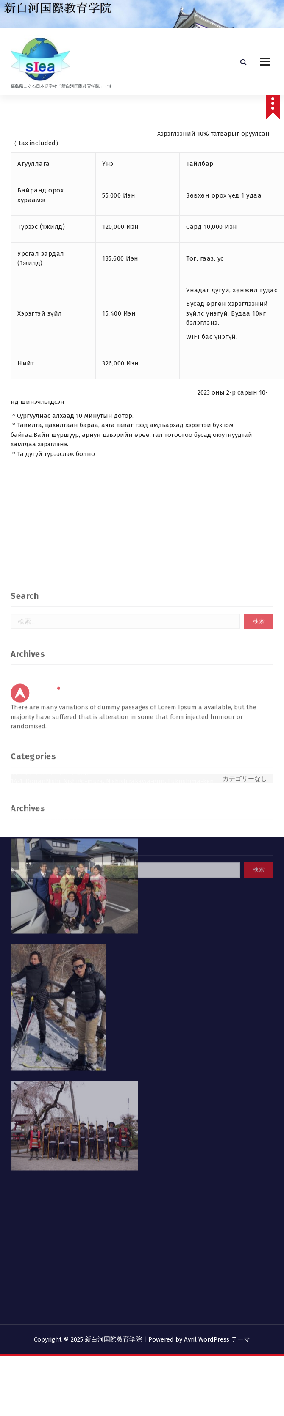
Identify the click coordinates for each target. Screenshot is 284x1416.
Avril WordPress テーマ (217, 1339)
